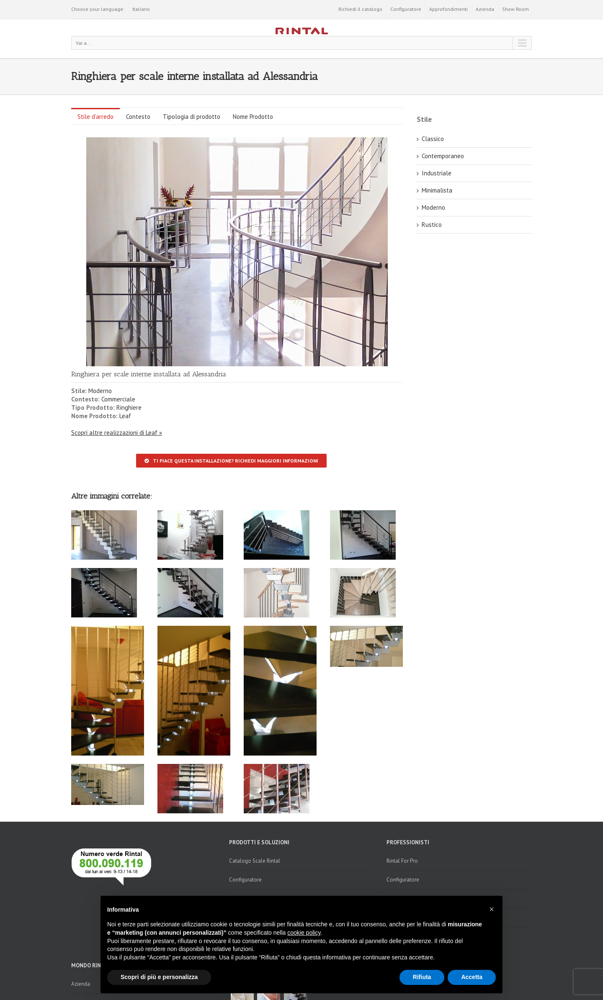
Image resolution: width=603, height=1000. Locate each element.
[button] (491, 909)
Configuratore (405, 9)
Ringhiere (129, 407)
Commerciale (118, 399)
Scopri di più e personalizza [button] (159, 977)
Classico (433, 139)
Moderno (100, 391)
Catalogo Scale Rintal (254, 860)
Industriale (436, 173)
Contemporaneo (443, 156)
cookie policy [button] (303, 932)
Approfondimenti (448, 9)
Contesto (138, 117)
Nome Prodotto (253, 117)
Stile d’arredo (95, 117)
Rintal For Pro (402, 860)
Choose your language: (97, 9)
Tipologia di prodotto (191, 117)
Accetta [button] (471, 977)
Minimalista (437, 190)
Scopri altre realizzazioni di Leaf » (116, 433)
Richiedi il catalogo (360, 9)
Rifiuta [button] (422, 977)
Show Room (515, 9)
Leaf (125, 416)
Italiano (141, 9)
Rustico (432, 225)
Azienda (485, 9)
